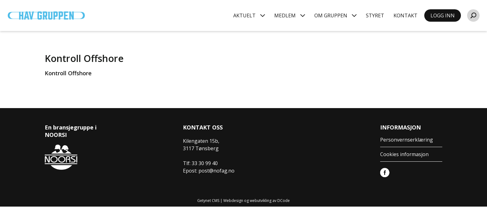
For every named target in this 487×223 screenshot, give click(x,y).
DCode (283, 200)
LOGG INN (442, 15)
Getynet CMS (208, 200)
